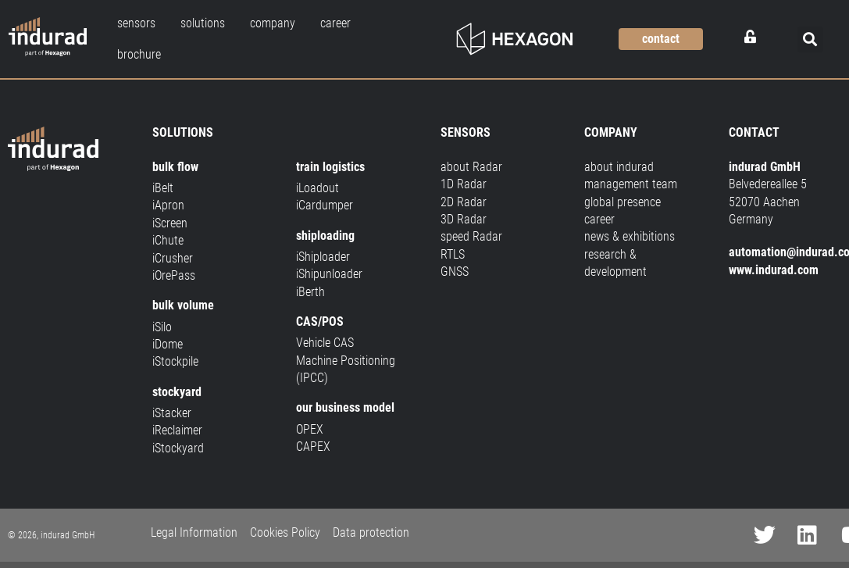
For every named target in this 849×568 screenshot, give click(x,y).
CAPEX (313, 446)
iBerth (310, 291)
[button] (810, 39)
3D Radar (464, 219)
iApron (168, 205)
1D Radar (464, 184)
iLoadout (317, 187)
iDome (167, 344)
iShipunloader (329, 273)
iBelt (162, 187)
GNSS (455, 271)
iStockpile (175, 361)
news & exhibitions (629, 236)
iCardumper (324, 205)
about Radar (471, 166)
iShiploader (323, 256)
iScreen (169, 223)
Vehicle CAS (325, 342)
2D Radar (464, 202)
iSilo (162, 327)
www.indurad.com (774, 270)
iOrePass (173, 275)
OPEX (309, 429)
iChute (168, 240)
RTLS (453, 254)
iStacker (171, 412)
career (599, 219)
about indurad (619, 166)
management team (630, 184)
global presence (622, 202)
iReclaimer (177, 430)
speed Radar (471, 236)
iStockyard (178, 448)
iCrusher (172, 258)
